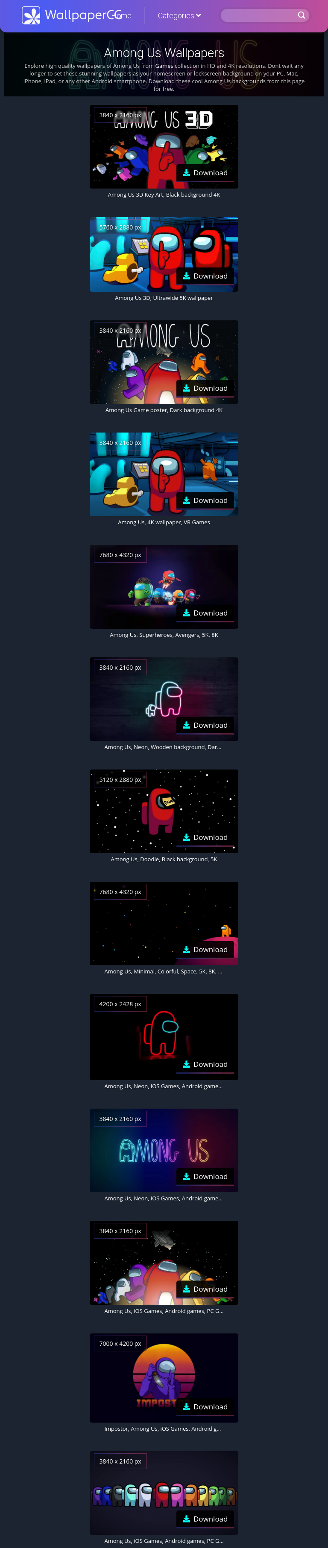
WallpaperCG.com (71, 15)
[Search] (258, 15)
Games (164, 66)
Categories (179, 15)
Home (121, 15)
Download (210, 172)
